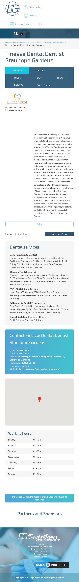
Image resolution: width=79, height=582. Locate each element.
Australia (39, 42)
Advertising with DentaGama (41, 546)
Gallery (42, 70)
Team (38, 77)
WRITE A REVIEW (59, 234)
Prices (17, 77)
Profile (17, 70)
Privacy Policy (41, 551)
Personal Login (22, 24)
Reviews (18, 84)
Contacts (43, 84)
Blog (59, 77)
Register (33, 15)
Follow (40, 224)
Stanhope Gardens (55, 42)
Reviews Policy (40, 556)
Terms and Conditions (40, 549)
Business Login (36, 7)
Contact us (41, 544)
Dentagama (10, 42)
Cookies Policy (40, 554)
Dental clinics (25, 42)
